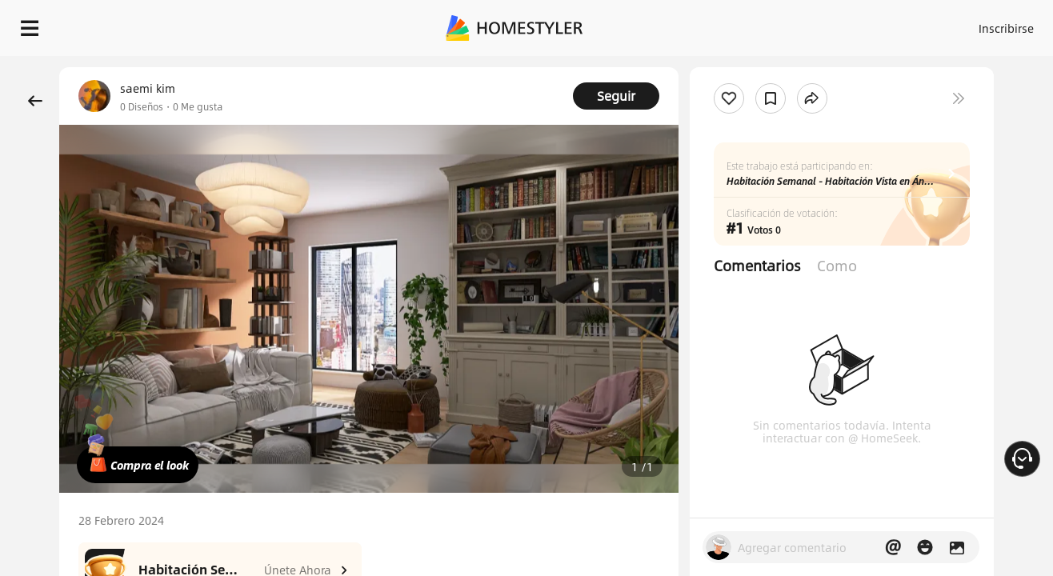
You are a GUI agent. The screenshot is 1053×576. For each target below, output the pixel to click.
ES (861, 24)
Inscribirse (803, 24)
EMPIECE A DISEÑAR (968, 24)
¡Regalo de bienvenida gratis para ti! (678, 67)
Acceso (741, 24)
